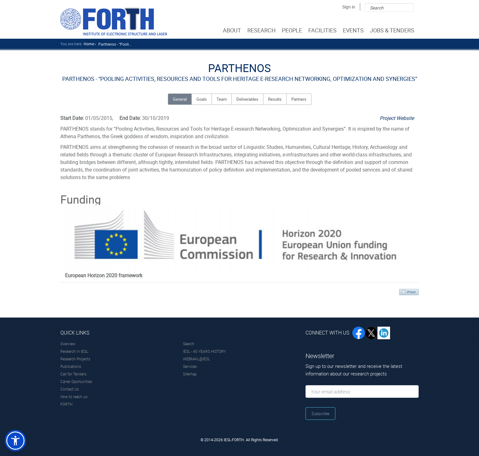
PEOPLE (292, 30)
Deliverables (247, 99)
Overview (67, 343)
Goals (201, 99)
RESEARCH (262, 30)
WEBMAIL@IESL (196, 358)
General (180, 99)
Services (190, 366)
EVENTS (354, 30)
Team (222, 99)
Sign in (348, 7)
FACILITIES (323, 30)
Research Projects (75, 358)
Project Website (397, 118)
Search (188, 343)
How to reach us (73, 396)
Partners (298, 99)
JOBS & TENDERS (393, 30)
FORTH (66, 404)
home (89, 43)
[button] (15, 440)
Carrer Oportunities (76, 381)
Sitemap (190, 373)
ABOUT (232, 30)
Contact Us (69, 388)
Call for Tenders (73, 373)
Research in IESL (74, 351)
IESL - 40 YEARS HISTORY (204, 351)
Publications (70, 366)
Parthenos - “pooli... (115, 44)
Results (275, 99)
